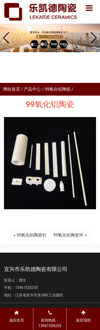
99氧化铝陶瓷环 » (70, 235)
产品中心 (32, 89)
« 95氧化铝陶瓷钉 (30, 235)
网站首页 (11, 89)
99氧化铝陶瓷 (58, 89)
